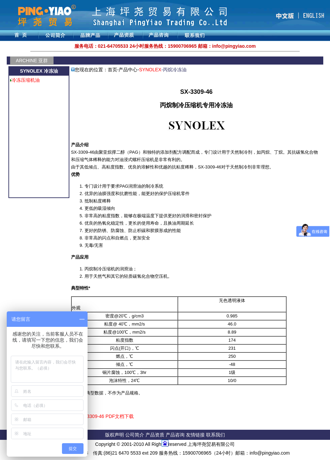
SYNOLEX (150, 69)
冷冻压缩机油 (25, 80)
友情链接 (196, 434)
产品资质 (154, 434)
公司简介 (135, 434)
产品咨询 (175, 434)
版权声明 (114, 434)
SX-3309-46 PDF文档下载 (106, 416)
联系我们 (215, 434)
